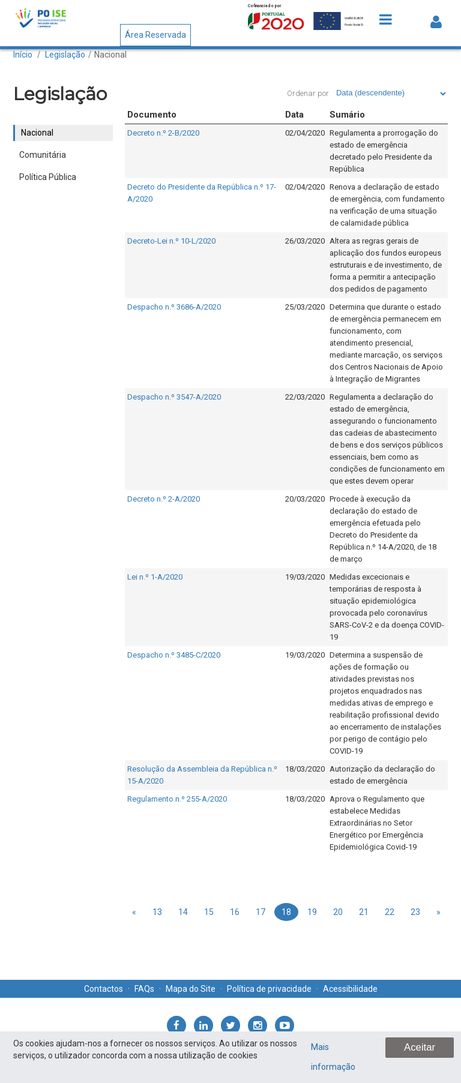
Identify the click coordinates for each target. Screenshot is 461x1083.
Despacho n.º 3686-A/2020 (174, 306)
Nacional (110, 54)
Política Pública (47, 177)
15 (209, 912)
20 (338, 912)
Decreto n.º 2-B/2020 (163, 132)
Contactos (103, 989)
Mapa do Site (190, 989)
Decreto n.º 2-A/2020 (163, 498)
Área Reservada (155, 35)
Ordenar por (308, 93)
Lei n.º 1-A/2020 (154, 576)
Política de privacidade (269, 989)
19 (312, 912)
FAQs (144, 989)
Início (22, 54)
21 (364, 912)
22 (389, 912)
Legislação (65, 54)
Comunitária (42, 155)
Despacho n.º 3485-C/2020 (173, 654)
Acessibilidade (350, 989)
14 (183, 912)
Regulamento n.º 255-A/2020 (177, 798)
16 (235, 912)
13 (157, 912)
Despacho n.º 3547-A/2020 (174, 396)
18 (286, 912)
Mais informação (333, 1057)
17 (260, 912)
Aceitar (419, 1047)
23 (415, 912)
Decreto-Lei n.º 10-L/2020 (171, 240)
